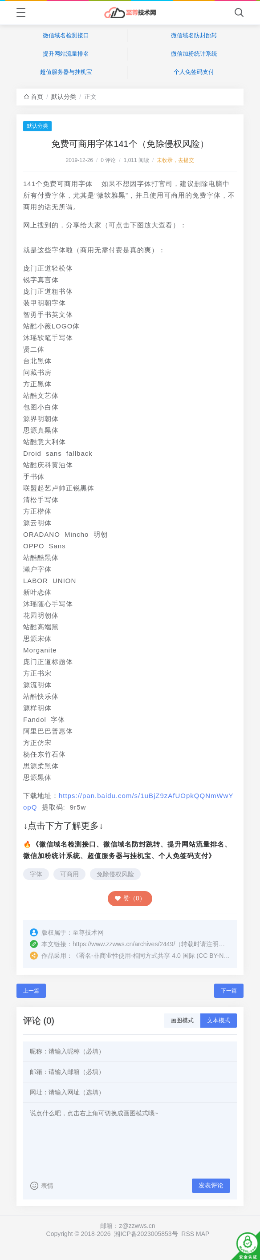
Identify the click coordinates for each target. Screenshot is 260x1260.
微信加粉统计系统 (194, 53)
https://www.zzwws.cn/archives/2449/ (124, 944)
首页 (37, 96)
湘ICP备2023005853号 (146, 1233)
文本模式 (218, 1020)
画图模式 (182, 1020)
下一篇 (229, 991)
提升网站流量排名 (66, 53)
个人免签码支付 (194, 72)
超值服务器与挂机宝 (66, 72)
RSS (187, 1233)
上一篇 (31, 991)
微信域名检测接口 (66, 35)
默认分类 (63, 96)
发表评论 (211, 1185)
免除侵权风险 (115, 874)
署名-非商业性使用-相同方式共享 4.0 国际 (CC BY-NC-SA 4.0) (165, 955)
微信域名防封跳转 (194, 35)
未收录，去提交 (175, 160)
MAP (202, 1233)
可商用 (69, 874)
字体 (36, 874)
